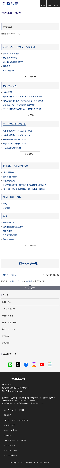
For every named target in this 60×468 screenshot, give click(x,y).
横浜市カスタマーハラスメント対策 (17, 131)
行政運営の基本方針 (11, 54)
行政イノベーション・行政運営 (19, 47)
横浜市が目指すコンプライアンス (16, 135)
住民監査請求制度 (10, 235)
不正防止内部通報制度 (12, 148)
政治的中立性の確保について (14, 144)
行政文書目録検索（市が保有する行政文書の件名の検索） (26, 185)
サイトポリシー (10, 450)
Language (7, 435)
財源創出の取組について (13, 62)
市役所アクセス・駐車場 (14, 410)
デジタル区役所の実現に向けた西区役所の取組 (22, 109)
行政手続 (6, 208)
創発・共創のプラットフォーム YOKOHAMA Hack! (22, 96)
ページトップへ (30, 288)
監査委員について (10, 222)
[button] (43, 3)
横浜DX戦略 (7, 92)
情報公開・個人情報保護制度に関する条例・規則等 (24, 189)
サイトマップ (9, 445)
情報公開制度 (8, 172)
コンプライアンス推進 (14, 124)
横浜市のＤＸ (10, 85)
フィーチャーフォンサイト (15, 440)
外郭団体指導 (8, 70)
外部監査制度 (8, 239)
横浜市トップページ (16, 281)
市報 (5, 204)
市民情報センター (10, 181)
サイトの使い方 (10, 455)
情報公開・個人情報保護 (15, 166)
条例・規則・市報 (12, 197)
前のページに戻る (9, 275)
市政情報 (29, 281)
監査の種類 (7, 231)
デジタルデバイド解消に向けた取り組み (19, 105)
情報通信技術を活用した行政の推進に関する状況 (23, 101)
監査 (5, 216)
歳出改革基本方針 (10, 58)
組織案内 (7, 415)
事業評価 (6, 66)
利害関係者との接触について (14, 139)
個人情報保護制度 (10, 177)
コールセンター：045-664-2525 (16, 420)
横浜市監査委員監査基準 (13, 227)
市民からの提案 (10, 430)
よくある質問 (9, 425)
